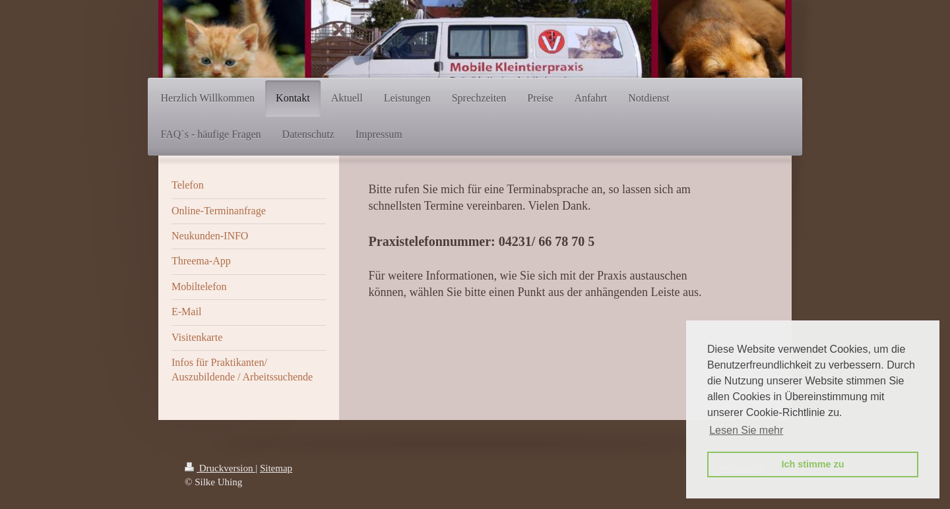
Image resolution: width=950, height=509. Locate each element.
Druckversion (220, 468)
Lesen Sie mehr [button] (746, 430)
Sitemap (276, 468)
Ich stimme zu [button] (812, 464)
